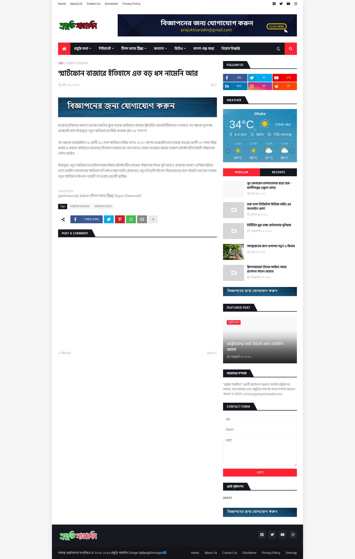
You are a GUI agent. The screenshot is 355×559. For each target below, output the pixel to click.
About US (76, 3)
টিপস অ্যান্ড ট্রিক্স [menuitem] (132, 48)
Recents (278, 172)
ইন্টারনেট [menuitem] (105, 48)
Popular (241, 172)
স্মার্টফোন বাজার (103, 206)
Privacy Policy (132, 3)
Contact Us (93, 3)
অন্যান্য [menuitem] (159, 48)
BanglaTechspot (152, 553)
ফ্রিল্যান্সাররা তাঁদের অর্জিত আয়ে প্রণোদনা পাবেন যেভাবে (266, 269)
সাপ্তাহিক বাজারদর (77, 63)
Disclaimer (111, 3)
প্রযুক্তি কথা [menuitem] (81, 48)
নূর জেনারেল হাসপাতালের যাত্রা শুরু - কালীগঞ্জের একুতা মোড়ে (269, 185)
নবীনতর (65, 353)
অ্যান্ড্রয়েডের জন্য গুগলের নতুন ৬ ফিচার (271, 246)
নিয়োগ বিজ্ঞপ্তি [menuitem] (230, 48)
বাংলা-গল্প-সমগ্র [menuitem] (203, 48)
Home (62, 3)
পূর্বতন (210, 353)
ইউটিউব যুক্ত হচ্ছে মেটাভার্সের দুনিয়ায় (269, 225)
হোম (60, 63)
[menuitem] (64, 49)
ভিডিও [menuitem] (178, 48)
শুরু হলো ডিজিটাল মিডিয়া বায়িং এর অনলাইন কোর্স (269, 206)
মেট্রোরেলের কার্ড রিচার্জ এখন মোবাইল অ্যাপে (255, 346)
